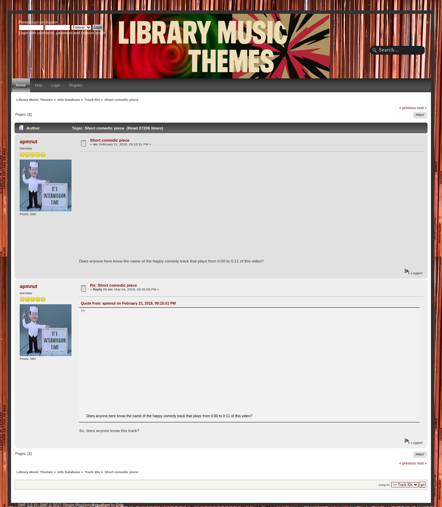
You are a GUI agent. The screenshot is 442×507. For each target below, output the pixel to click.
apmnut (28, 141)
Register (76, 85)
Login (55, 85)
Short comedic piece (109, 140)
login (35, 22)
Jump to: (384, 485)
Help (38, 85)
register (51, 22)
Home (21, 85)
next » (422, 108)
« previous (407, 108)
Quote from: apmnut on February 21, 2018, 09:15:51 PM (128, 303)
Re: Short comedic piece (113, 285)
